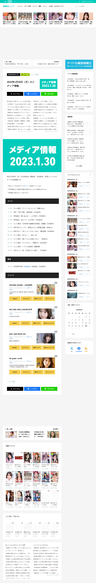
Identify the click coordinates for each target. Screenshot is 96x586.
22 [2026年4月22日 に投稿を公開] (75, 326)
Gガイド (26, 186)
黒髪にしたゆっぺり (38, 115)
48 (5, 1)
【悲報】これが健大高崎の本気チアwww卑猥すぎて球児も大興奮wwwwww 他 (18, 559)
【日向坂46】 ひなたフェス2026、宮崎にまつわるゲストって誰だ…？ (19, 118)
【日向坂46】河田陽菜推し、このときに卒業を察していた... (46, 567)
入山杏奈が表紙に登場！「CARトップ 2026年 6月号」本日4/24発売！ (18, 576)
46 (10, 1)
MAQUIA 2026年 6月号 (83, 207)
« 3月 (73, 334)
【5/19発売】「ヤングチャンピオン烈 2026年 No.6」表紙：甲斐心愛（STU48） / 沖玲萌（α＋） (79, 87)
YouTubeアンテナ (59, 6)
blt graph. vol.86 (15, 358)
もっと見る (79, 166)
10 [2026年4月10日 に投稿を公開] (82, 320)
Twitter (11, 289)
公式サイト (29, 288)
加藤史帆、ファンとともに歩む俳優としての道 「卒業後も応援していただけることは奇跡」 (45, 118)
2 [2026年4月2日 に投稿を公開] (79, 317)
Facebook (79, 351)
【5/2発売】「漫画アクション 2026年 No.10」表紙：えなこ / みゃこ (77, 95)
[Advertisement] (48, 44)
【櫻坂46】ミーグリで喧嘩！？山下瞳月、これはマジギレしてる (46, 573)
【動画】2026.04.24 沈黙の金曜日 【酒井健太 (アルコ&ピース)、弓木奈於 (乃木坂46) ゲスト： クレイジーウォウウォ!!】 (45, 129)
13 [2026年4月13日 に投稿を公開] (69, 323)
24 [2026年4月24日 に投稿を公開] (82, 326)
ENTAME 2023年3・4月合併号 (20, 285)
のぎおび (27, 266)
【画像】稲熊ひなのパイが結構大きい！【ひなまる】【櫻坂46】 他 (45, 109)
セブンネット (26, 298)
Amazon (15, 298)
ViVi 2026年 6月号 (82, 225)
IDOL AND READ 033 (17, 334)
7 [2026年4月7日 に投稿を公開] (72, 320)
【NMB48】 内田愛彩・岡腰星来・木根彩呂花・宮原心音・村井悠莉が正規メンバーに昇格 (19, 121)
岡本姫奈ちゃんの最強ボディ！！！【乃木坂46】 (19, 115)
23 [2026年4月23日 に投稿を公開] (79, 326)
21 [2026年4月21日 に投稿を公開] (72, 326)
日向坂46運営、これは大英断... (15, 123)
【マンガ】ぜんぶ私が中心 (40, 545)
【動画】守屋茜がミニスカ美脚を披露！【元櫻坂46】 (45, 121)
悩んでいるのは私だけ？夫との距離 (15, 545)
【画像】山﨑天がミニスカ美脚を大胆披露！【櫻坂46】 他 (45, 104)
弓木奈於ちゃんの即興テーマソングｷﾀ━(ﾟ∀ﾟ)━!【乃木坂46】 (18, 564)
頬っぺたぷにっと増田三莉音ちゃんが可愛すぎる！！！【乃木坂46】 (18, 567)
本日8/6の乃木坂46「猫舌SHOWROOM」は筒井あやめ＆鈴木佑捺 (46, 553)
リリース (34, 6)
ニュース (19, 6)
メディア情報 (34, 74)
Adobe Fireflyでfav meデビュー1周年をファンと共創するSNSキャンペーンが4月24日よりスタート (45, 126)
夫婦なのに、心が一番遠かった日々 (43, 101)
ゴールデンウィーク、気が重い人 (14, 550)
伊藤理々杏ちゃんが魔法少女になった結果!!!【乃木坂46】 (45, 123)
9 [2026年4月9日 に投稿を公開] (79, 320)
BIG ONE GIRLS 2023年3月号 (20, 310)
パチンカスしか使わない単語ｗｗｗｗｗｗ (18, 107)
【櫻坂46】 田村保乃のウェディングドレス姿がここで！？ (19, 112)
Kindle (81, 242)
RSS (86, 351)
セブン (88, 185)
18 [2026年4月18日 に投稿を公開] (86, 323)
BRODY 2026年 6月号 (83, 232)
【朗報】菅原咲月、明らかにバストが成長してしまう (19, 129)
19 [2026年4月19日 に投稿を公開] (89, 323)
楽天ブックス (38, 298)
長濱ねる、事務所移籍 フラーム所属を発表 (45, 570)
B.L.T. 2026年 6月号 (83, 264)
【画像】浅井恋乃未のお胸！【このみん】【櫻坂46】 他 (45, 107)
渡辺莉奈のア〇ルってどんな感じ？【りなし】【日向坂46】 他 (45, 112)
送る (50, 94)
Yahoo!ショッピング (49, 323)
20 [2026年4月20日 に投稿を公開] (69, 326)
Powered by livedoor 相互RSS (25, 131)
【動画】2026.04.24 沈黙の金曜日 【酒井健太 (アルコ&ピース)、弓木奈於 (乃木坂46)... (46, 564)
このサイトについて (87, 1)
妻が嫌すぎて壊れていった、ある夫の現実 (18, 101)
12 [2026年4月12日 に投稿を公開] (89, 320)
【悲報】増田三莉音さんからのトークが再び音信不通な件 (19, 126)
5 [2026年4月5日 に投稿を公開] (89, 317)
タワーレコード (49, 298)
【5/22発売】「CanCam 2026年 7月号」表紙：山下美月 (79, 101)
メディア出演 (27, 6)
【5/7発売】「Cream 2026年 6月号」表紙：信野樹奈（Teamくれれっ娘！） (19, 104)
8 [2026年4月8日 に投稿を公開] (75, 320)
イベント (45, 6)
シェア (33, 94)
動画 (40, 6)
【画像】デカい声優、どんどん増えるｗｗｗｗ (19, 109)
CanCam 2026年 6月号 (83, 245)
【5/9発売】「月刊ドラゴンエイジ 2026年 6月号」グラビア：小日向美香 (79, 108)
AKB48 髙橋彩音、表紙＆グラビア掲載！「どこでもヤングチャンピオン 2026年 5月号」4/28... (18, 570)
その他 (50, 6)
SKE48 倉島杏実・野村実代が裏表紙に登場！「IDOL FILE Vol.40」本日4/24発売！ (18, 573)
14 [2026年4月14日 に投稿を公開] (72, 323)
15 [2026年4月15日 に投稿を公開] (75, 323)
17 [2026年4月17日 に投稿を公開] (82, 323)
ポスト (16, 94)
